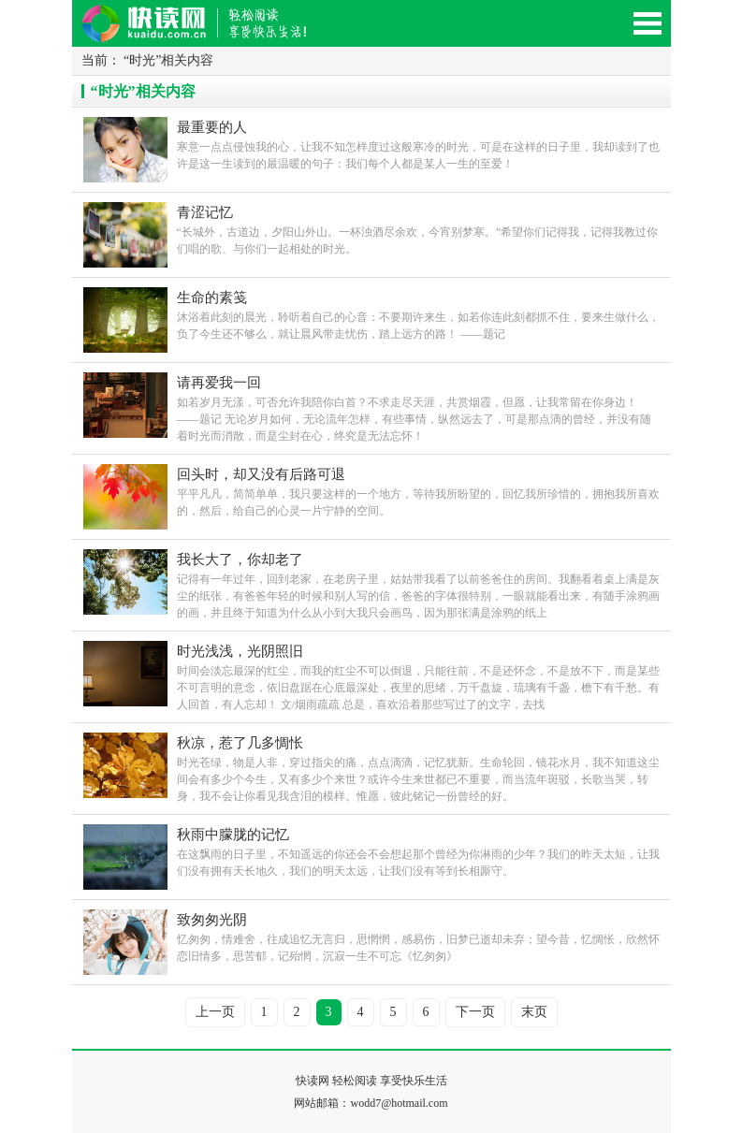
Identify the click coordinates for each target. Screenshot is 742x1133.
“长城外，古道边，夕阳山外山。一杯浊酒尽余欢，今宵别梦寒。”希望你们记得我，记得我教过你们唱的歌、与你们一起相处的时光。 (418, 228)
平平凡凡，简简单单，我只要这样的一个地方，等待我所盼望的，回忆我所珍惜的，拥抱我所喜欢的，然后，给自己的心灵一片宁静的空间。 (418, 490)
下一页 (475, 1012)
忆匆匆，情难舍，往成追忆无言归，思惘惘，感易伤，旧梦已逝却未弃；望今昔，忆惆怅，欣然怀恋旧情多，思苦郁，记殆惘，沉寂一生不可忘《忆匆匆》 (418, 936)
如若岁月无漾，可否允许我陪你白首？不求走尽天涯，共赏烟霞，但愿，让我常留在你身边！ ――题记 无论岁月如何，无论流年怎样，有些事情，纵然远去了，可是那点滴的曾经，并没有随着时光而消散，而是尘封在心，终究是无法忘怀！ (418, 407)
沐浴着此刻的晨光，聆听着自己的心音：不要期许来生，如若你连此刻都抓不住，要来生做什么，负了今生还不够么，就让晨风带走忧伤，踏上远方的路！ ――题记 (418, 314)
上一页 (215, 1012)
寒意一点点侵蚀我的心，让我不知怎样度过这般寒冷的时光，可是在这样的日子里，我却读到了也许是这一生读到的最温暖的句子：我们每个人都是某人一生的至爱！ (418, 143)
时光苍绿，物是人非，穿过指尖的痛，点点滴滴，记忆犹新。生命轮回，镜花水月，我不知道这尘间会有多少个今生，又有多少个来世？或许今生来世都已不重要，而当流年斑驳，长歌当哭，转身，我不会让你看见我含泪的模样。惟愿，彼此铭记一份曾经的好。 (418, 768)
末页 (534, 1012)
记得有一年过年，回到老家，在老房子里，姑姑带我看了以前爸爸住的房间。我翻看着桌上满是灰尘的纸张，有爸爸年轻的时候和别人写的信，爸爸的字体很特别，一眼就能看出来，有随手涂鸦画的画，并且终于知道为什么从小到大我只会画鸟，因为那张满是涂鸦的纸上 (418, 584)
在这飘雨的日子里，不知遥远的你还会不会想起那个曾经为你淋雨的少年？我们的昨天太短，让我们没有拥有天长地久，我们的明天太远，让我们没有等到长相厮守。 (418, 851)
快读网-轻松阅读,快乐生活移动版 (212, 31)
